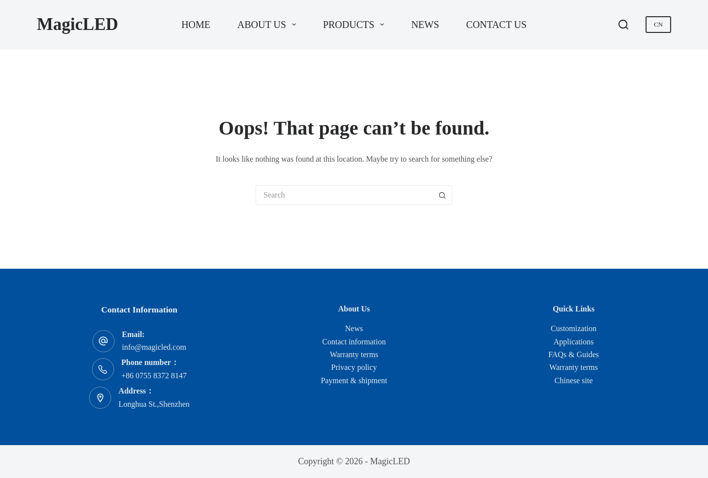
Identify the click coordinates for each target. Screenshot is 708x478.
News (425, 24)
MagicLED (77, 24)
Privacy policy (354, 367)
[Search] (623, 24)
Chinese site (574, 380)
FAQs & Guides (573, 354)
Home (195, 24)
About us (268, 24)
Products (355, 24)
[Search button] (442, 195)
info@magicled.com (154, 347)
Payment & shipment (354, 380)
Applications (574, 341)
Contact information (353, 341)
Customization (573, 328)
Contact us (496, 24)
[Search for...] (344, 195)
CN (658, 24)
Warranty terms (354, 354)
